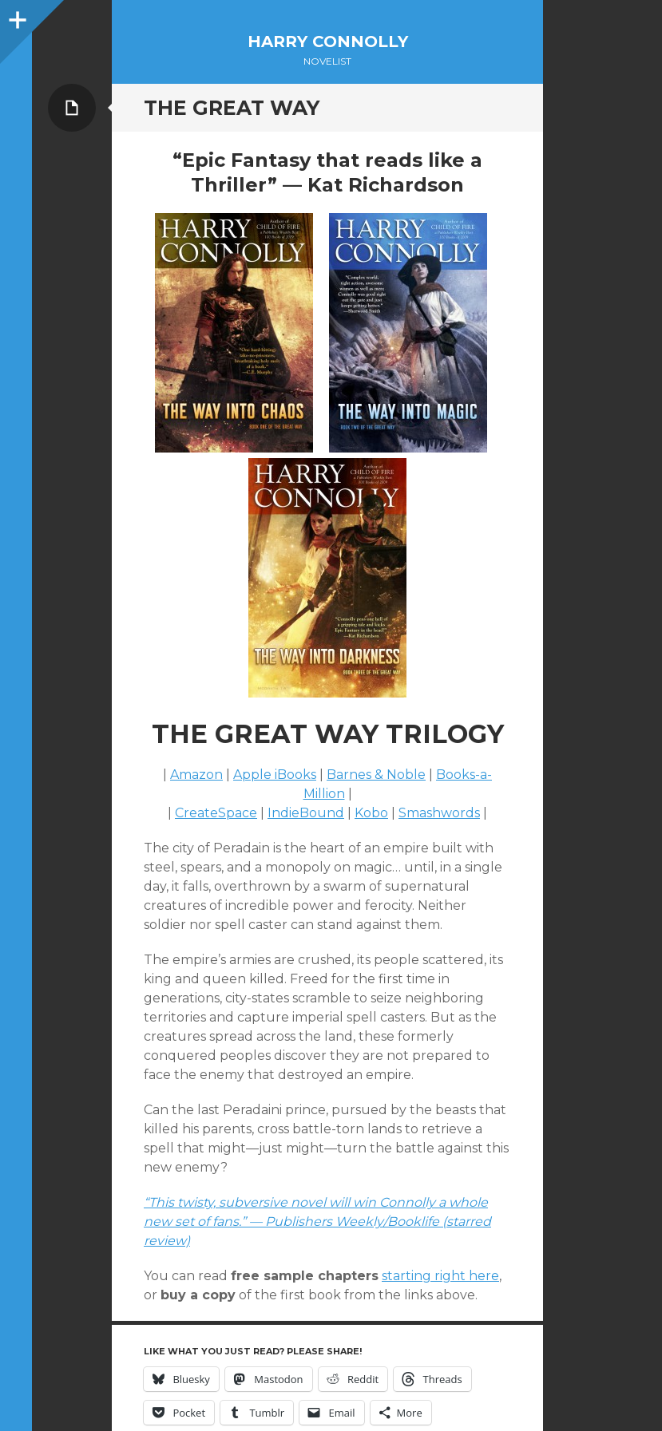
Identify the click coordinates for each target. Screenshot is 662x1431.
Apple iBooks (274, 774)
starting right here (440, 1275)
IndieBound (306, 812)
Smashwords (439, 812)
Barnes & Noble (376, 774)
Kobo (371, 812)
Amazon (196, 774)
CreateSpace (216, 812)
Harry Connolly (328, 41)
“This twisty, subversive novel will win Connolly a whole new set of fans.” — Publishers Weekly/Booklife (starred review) (317, 1221)
